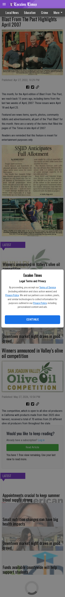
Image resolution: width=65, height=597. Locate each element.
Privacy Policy (12, 295)
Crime (44, 12)
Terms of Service (47, 287)
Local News (12, 12)
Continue (32, 319)
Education (30, 12)
